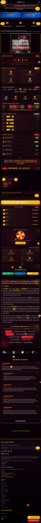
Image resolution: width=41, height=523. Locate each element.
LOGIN (10, 15)
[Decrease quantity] (3, 179)
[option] (7, 24)
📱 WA (8, 273)
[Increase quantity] (16, 179)
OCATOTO (3, 30)
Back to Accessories (20, 431)
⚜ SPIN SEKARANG (20, 242)
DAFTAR (30, 15)
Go (37, 195)
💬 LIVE (32, 273)
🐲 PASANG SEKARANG (33, 520)
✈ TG (20, 273)
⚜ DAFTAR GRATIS (33, 517)
